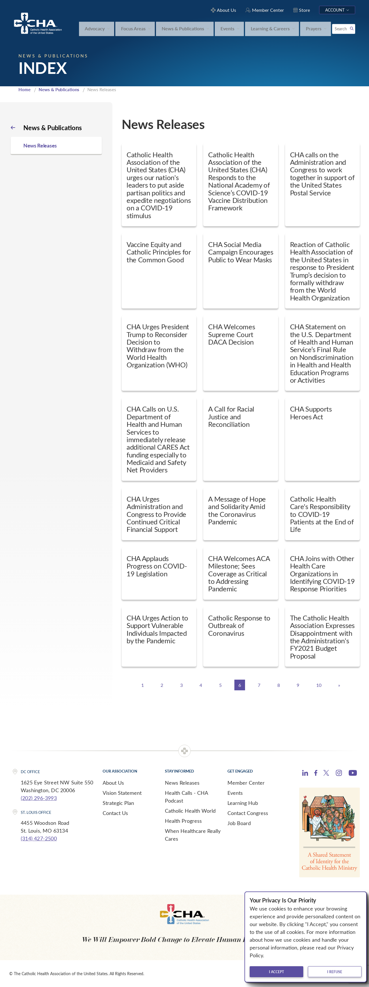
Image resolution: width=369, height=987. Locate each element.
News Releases (182, 782)
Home (24, 89)
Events (235, 792)
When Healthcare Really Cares (193, 834)
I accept (276, 971)
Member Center (246, 782)
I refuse (334, 971)
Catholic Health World (190, 810)
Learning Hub (242, 802)
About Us (113, 782)
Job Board (239, 823)
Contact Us (115, 813)
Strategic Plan (118, 802)
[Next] (339, 685)
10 (318, 685)
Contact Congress (247, 813)
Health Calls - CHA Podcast (186, 796)
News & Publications (59, 89)
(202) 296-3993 (39, 798)
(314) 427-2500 (39, 838)
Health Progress (183, 820)
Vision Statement (122, 792)
